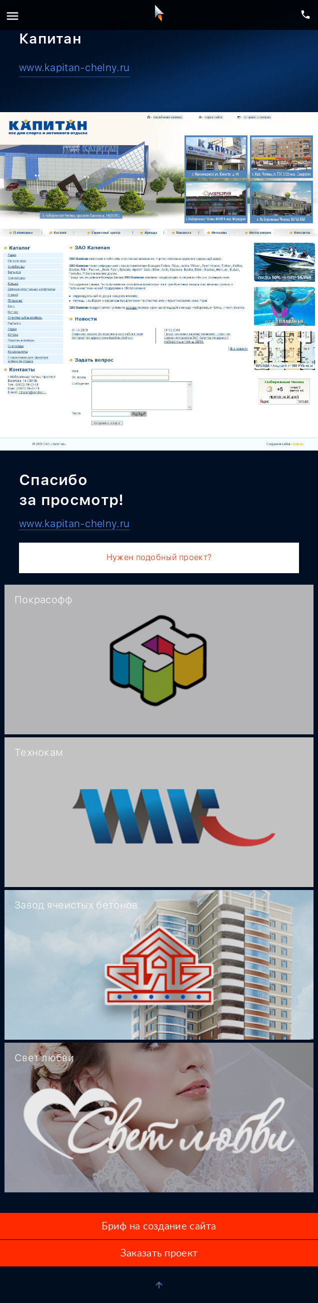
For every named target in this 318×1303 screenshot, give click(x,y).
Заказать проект (159, 1253)
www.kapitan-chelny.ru (74, 68)
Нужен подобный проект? (159, 557)
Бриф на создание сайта (159, 1226)
